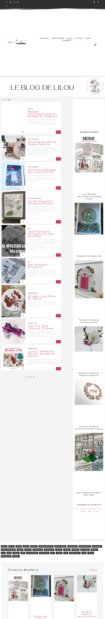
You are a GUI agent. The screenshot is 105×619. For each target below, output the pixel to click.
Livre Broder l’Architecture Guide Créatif (89, 196)
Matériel (83, 511)
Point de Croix (92, 508)
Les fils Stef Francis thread (40, 327)
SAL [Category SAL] (29, 198)
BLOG (70, 38)
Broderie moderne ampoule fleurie (86, 614)
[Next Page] (37, 377)
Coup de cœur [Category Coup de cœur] (32, 323)
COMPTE (66, 41)
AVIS (88, 38)
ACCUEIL (44, 38)
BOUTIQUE (58, 38)
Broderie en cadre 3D (89, 256)
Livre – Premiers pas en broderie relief (41, 354)
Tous (76, 508)
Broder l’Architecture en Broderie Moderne (43, 114)
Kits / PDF (83, 508)
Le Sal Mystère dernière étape (40, 202)
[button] (98, 2)
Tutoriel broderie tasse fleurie (42, 143)
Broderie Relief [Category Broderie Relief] (32, 293)
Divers (90, 511)
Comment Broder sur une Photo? (42, 171)
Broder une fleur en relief (42, 297)
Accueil (4, 99)
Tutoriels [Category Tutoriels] (30, 108)
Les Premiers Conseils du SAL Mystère (41, 234)
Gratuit (96, 511)
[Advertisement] (89, 117)
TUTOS (78, 38)
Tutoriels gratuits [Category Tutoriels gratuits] (33, 139)
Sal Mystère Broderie (37, 266)
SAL (100, 508)
